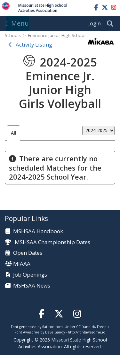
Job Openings (30, 275)
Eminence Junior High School (56, 35)
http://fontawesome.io (86, 332)
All (13, 133)
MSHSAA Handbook (38, 231)
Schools (13, 35)
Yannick (89, 326)
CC (78, 326)
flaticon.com (52, 326)
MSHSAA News (31, 286)
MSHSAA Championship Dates (47, 242)
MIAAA (21, 264)
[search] (112, 23)
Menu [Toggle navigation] (17, 23)
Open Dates (27, 253)
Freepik (103, 326)
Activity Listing (34, 44)
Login (94, 23)
